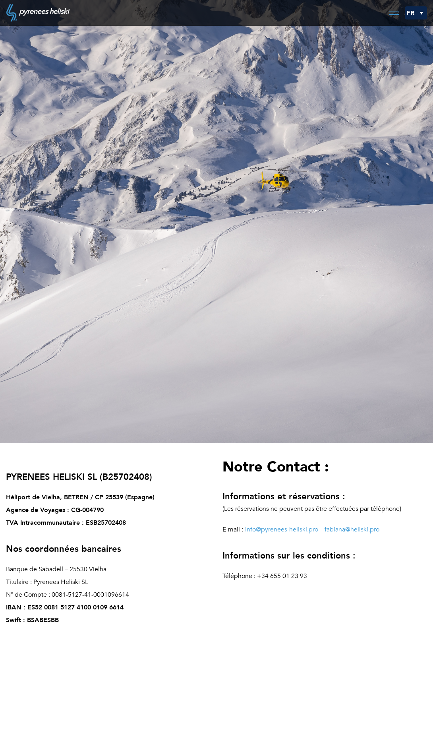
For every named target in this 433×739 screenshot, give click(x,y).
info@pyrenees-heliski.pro (281, 529)
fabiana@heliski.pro (352, 529)
